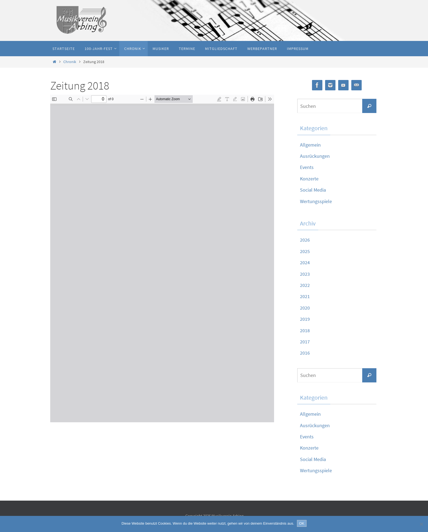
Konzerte (309, 179)
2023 (305, 274)
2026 (305, 240)
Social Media (313, 190)
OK (301, 523)
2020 (305, 308)
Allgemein (310, 145)
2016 (305, 353)
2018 (305, 330)
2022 (305, 285)
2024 (305, 262)
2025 (305, 251)
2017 (305, 341)
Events (307, 167)
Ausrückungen (315, 156)
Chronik (69, 61)
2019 (305, 319)
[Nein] (421, 524)
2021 (305, 296)
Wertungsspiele (316, 201)
